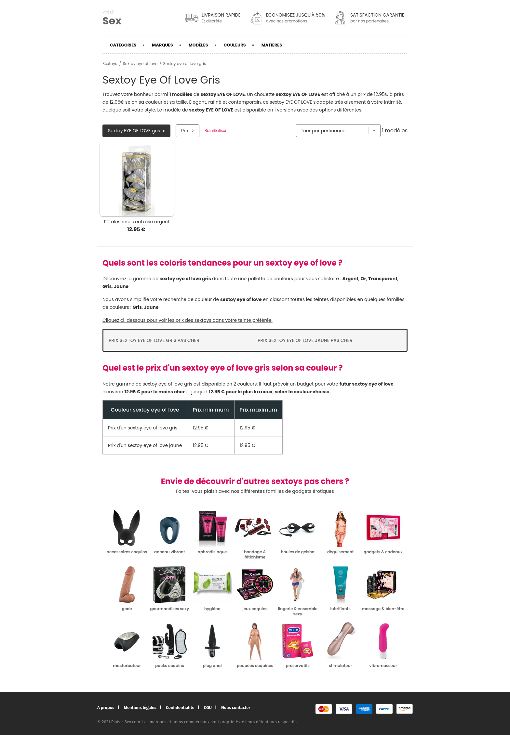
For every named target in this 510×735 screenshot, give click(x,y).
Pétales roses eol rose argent (136, 221)
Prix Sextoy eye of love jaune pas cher (305, 340)
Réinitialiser (216, 130)
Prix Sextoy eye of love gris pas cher (154, 340)
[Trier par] (338, 130)
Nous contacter (235, 707)
